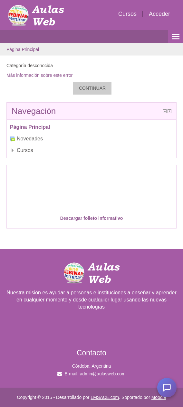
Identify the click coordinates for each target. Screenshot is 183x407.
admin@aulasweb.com (103, 373)
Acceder (159, 14)
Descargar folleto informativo (91, 218)
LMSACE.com (105, 397)
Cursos (127, 14)
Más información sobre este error (39, 75)
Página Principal (22, 49)
